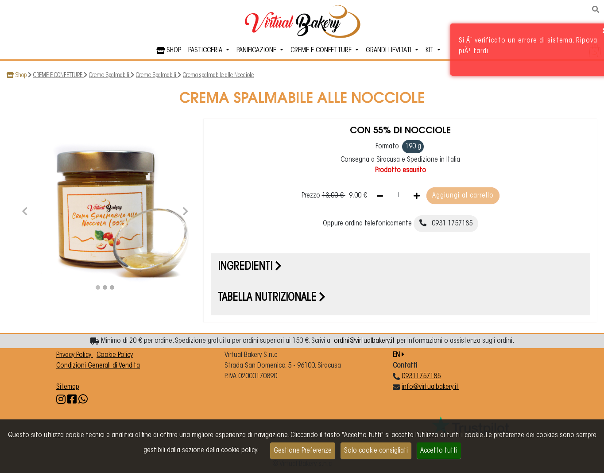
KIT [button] (430, 50)
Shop (21, 76)
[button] (25, 210)
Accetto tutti (438, 450)
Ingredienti (250, 267)
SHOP (168, 50)
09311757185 (421, 376)
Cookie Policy (115, 355)
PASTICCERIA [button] (206, 50)
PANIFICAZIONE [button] (257, 50)
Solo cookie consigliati (376, 450)
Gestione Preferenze (303, 450)
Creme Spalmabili (110, 76)
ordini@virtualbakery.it (364, 341)
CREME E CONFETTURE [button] (321, 50)
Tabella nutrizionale (271, 298)
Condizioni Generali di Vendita (98, 365)
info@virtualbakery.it (430, 387)
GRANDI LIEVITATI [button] (389, 50)
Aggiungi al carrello (463, 195)
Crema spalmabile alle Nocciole (218, 76)
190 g (413, 146)
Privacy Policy (74, 355)
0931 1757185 (445, 223)
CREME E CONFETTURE (58, 76)
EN (398, 355)
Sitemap (67, 387)
